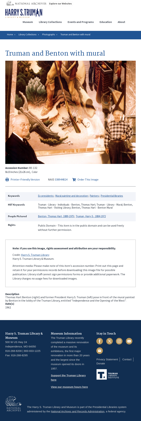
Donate (100, 363)
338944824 (61, 179)
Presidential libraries (112, 195)
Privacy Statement (107, 359)
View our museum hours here (69, 386)
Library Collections (27, 34)
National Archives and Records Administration (77, 411)
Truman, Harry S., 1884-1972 (91, 216)
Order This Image (87, 179)
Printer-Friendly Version (25, 179)
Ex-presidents (45, 195)
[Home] (23, 13)
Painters (94, 195)
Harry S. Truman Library (35, 255)
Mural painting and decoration (71, 195)
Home (10, 34)
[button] (132, 21)
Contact (126, 359)
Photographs (48, 34)
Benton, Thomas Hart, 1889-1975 (56, 216)
